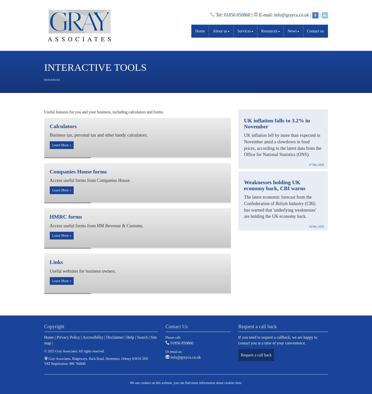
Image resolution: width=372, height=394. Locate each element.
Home (200, 31)
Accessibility (93, 337)
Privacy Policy (68, 337)
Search (142, 337)
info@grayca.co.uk (291, 14)
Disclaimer (115, 337)
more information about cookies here (216, 383)
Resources (270, 31)
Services (245, 31)
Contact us (315, 31)
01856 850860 (237, 14)
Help (130, 337)
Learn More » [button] (61, 145)
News (293, 31)
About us (221, 31)
